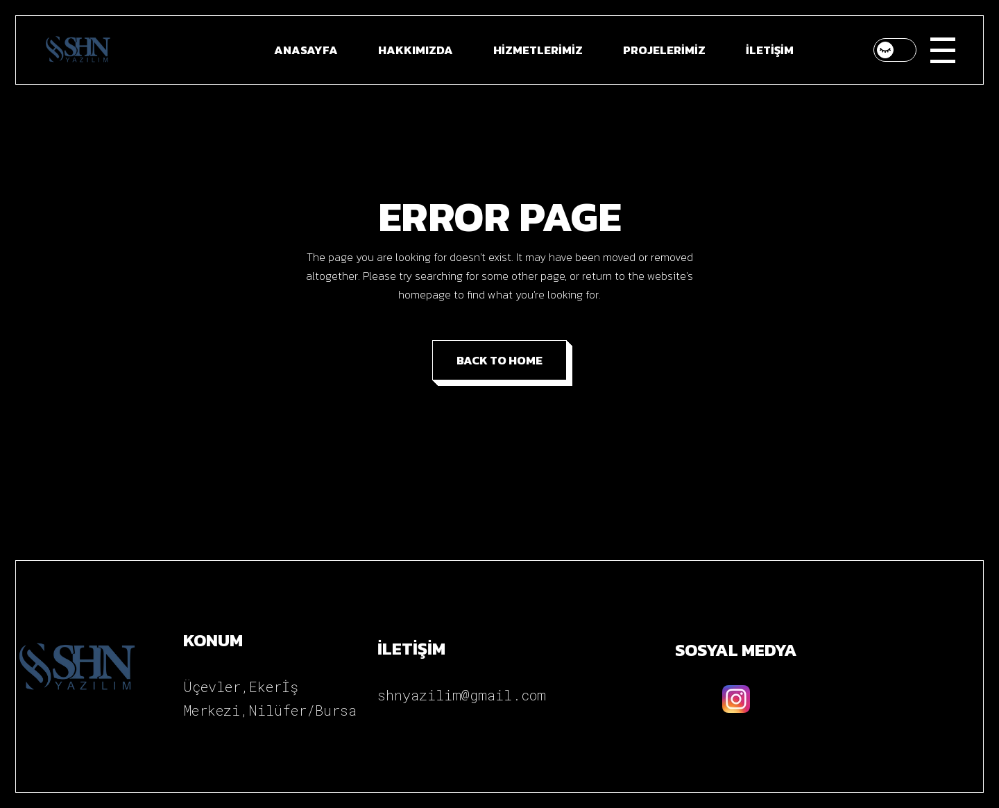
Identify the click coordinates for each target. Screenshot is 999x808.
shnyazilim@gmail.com (461, 695)
